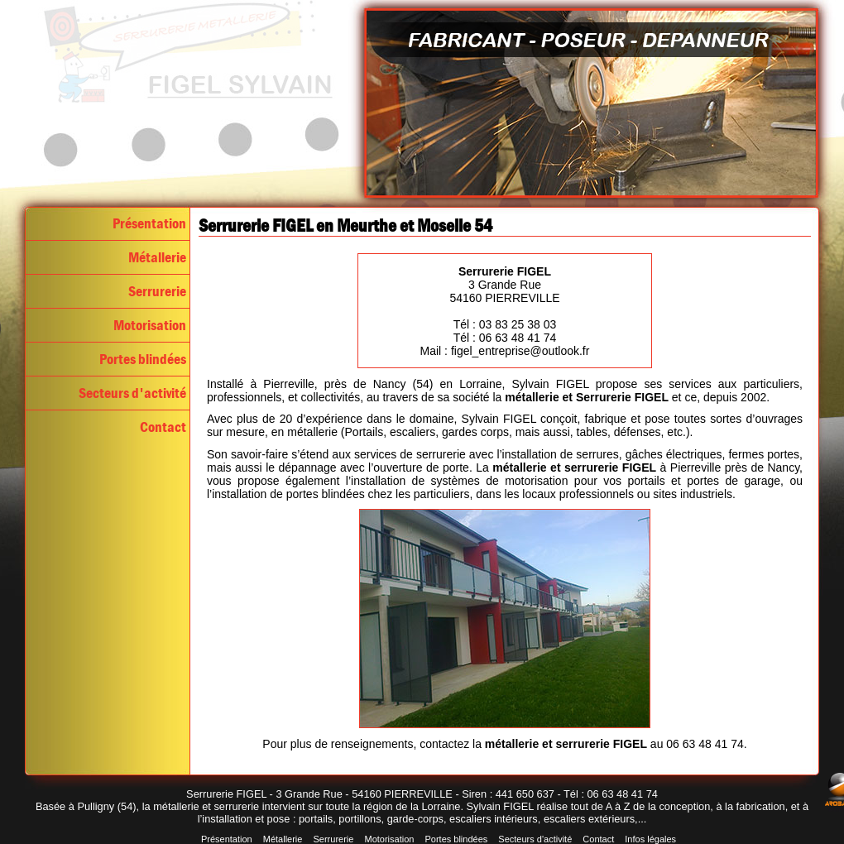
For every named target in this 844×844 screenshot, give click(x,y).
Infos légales (650, 839)
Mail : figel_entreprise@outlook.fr (505, 350)
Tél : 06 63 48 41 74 (505, 337)
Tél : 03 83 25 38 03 (505, 324)
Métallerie (157, 257)
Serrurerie (157, 291)
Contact (163, 427)
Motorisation (149, 325)
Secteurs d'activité (132, 393)
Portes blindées (142, 359)
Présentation (149, 223)
